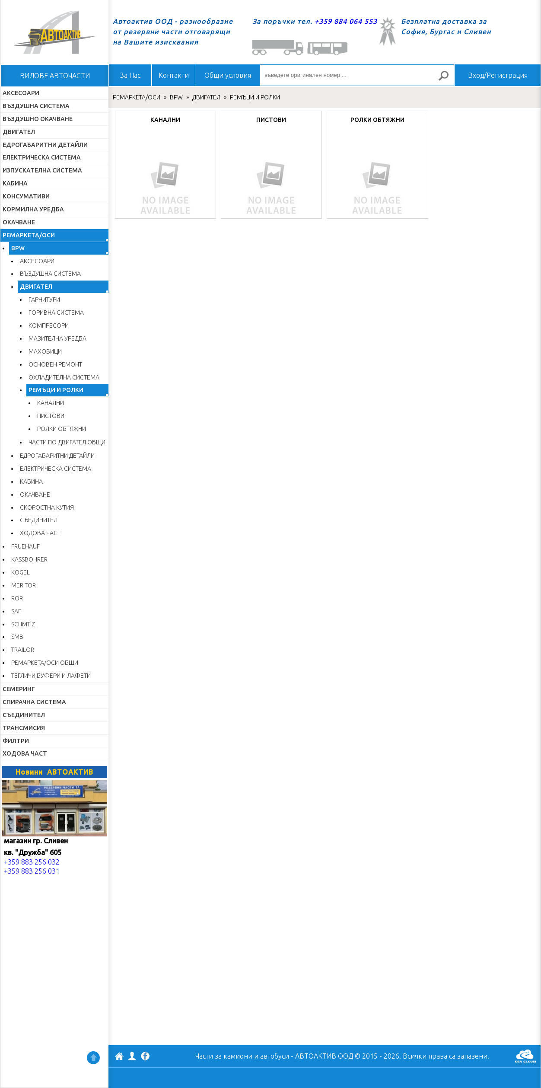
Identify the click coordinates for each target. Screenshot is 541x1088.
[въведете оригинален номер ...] (357, 75)
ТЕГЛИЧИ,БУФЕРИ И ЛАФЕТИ (51, 675)
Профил (132, 1056)
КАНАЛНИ (50, 402)
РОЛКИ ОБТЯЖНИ (61, 428)
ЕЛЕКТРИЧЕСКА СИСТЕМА (42, 157)
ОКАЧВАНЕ (19, 222)
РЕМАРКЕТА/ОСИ (29, 235)
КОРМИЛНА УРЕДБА (33, 209)
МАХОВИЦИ (45, 351)
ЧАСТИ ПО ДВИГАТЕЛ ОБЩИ (67, 442)
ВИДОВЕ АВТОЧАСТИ (55, 76)
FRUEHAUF (25, 546)
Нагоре (93, 1057)
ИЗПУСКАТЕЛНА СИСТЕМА (42, 170)
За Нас (130, 75)
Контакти (174, 75)
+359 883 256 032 (32, 862)
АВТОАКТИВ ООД (119, 1057)
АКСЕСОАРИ (21, 92)
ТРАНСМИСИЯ (24, 727)
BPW (18, 248)
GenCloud (525, 1056)
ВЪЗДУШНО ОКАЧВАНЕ (38, 118)
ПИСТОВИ (50, 415)
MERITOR (23, 585)
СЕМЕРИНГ (19, 689)
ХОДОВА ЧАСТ (40, 533)
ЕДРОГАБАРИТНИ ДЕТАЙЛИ (45, 144)
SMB (17, 636)
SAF (16, 611)
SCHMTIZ (23, 624)
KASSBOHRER (29, 559)
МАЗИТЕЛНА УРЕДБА (57, 338)
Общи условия (227, 75)
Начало (54, 32)
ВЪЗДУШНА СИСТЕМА (36, 105)
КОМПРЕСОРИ (49, 325)
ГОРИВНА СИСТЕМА (56, 312)
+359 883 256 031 (32, 871)
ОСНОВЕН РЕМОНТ (55, 364)
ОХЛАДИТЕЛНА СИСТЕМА (64, 377)
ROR (17, 598)
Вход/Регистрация (498, 75)
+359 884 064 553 (346, 21)
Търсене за (447, 79)
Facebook (145, 1056)
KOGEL (20, 572)
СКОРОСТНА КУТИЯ (47, 507)
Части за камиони (223, 1056)
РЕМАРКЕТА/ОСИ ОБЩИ (44, 662)
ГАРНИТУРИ (44, 299)
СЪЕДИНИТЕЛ (38, 520)
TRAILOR (22, 649)
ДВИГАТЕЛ (19, 131)
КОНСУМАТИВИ (26, 196)
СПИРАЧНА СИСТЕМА (34, 702)
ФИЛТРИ (16, 740)
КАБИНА (15, 183)
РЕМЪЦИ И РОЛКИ (56, 389)
